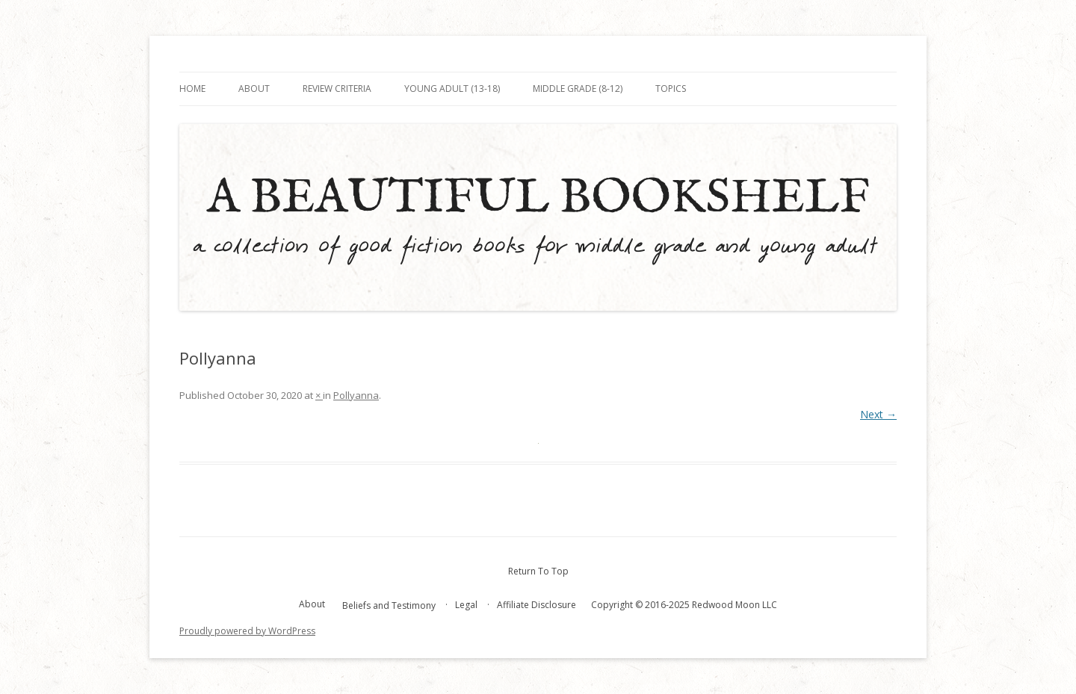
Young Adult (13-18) (452, 88)
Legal (466, 604)
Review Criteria (337, 88)
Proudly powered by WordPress (247, 631)
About (254, 88)
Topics (670, 88)
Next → (878, 414)
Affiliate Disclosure (536, 604)
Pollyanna (356, 395)
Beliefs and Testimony (389, 605)
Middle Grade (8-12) (577, 88)
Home (192, 88)
